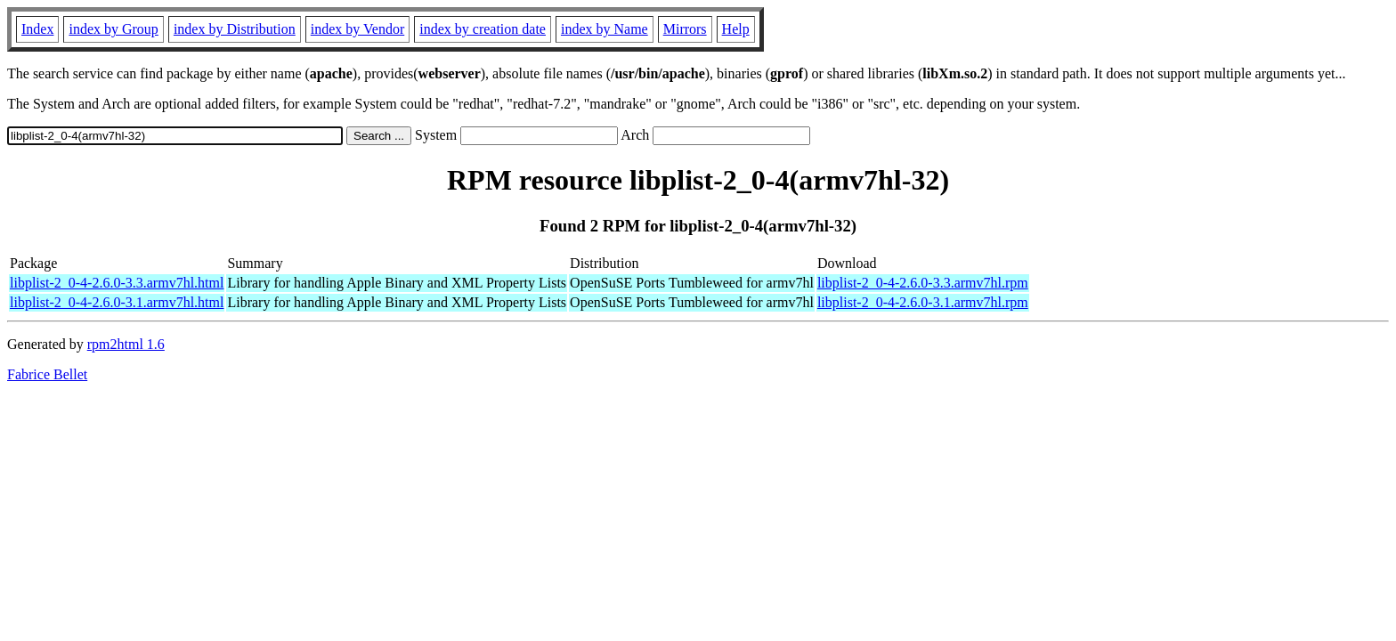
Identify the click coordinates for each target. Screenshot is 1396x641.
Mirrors (685, 29)
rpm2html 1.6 (126, 344)
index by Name (604, 29)
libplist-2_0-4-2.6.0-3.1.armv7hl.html (116, 302)
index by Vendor (357, 29)
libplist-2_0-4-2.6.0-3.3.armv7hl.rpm (922, 282)
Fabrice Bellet (47, 374)
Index (37, 29)
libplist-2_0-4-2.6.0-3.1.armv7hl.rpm (922, 302)
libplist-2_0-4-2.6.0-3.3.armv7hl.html (116, 282)
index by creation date (482, 29)
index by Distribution (235, 29)
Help (736, 29)
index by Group (113, 29)
